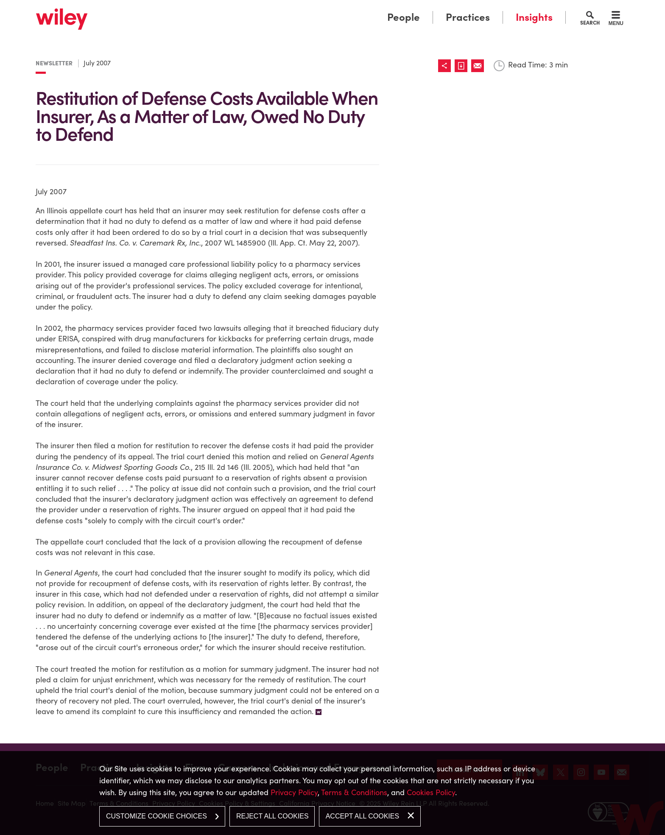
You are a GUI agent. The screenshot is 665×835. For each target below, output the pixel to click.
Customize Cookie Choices (156, 816)
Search (590, 22)
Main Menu (306, 9)
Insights (534, 17)
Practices (468, 17)
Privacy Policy (294, 792)
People (403, 17)
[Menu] (616, 19)
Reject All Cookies (272, 816)
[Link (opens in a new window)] (463, 65)
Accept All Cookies (362, 816)
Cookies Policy (431, 792)
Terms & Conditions (354, 792)
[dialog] (332, 793)
